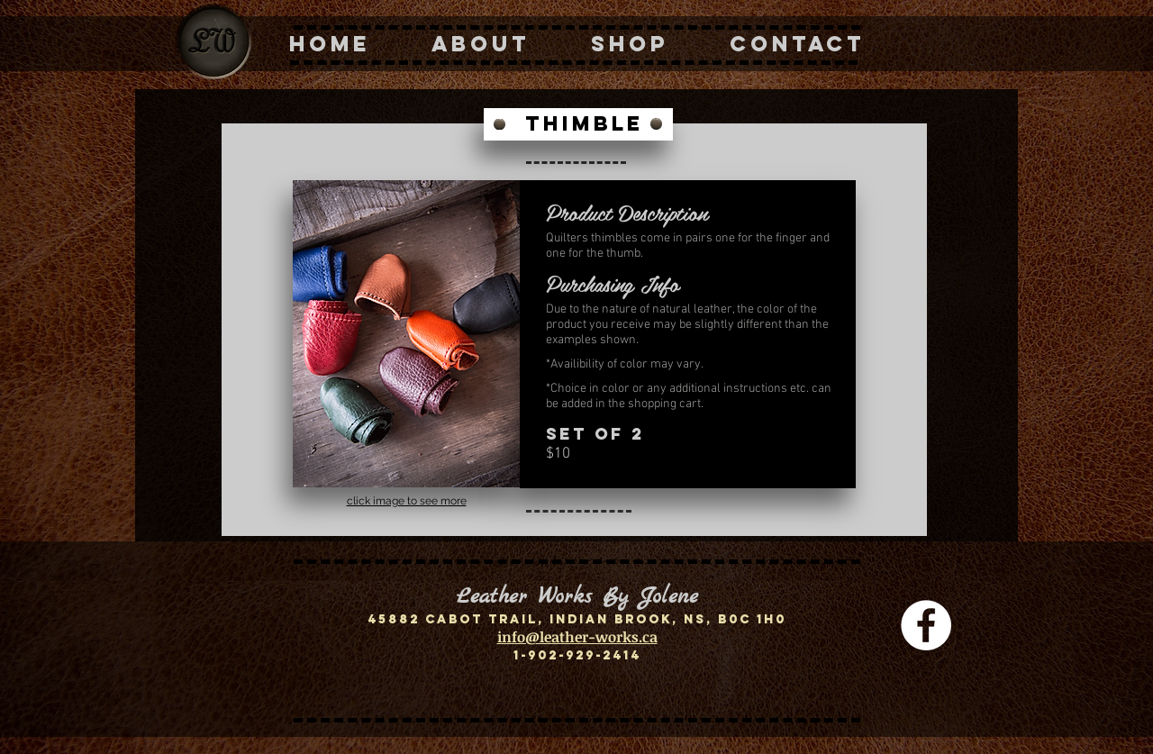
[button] (406, 333)
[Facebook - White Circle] (926, 625)
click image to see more (407, 501)
